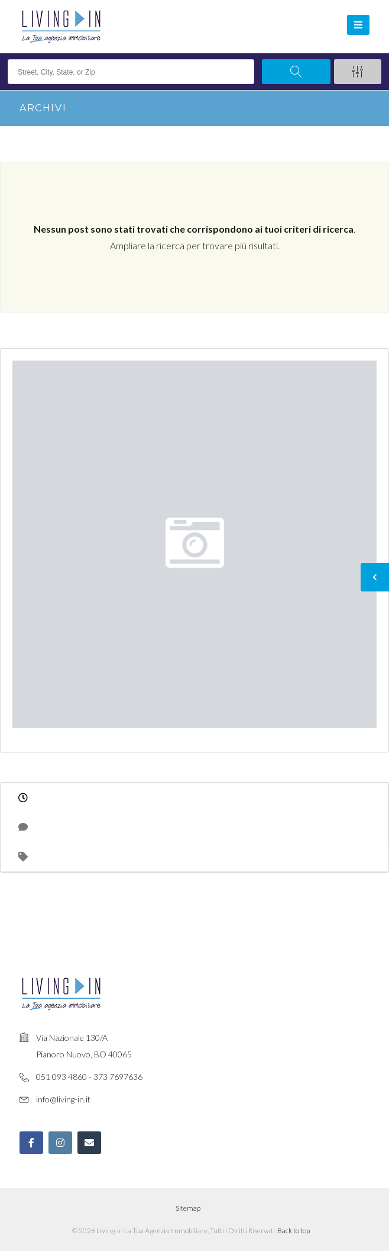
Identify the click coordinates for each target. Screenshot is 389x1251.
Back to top (293, 1230)
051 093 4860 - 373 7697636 (89, 1077)
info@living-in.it (63, 1099)
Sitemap (188, 1208)
